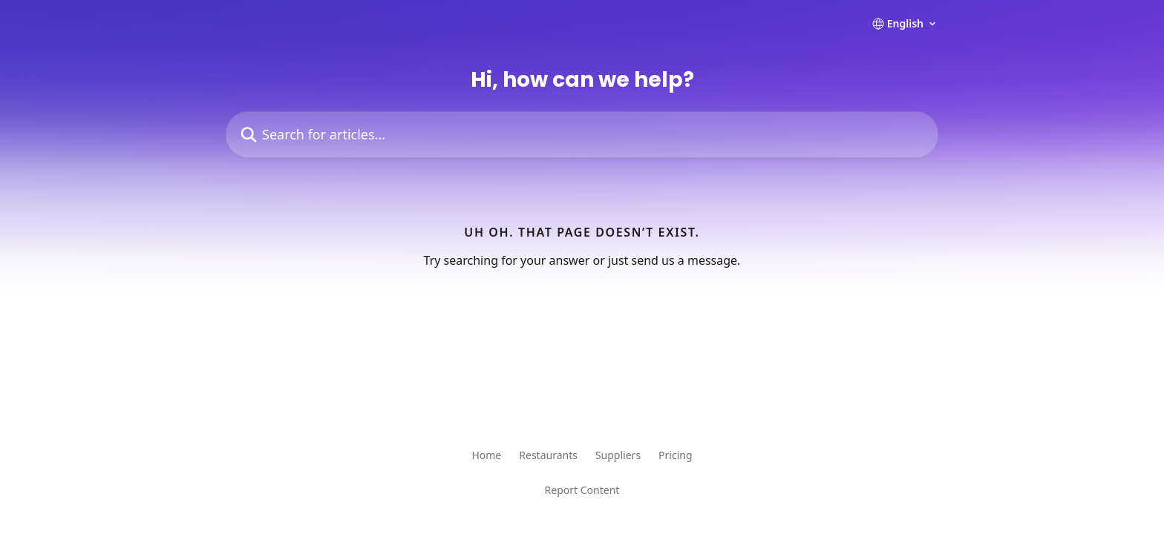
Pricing (675, 455)
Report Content (582, 490)
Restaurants (548, 455)
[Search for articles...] (582, 134)
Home (486, 455)
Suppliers (618, 455)
